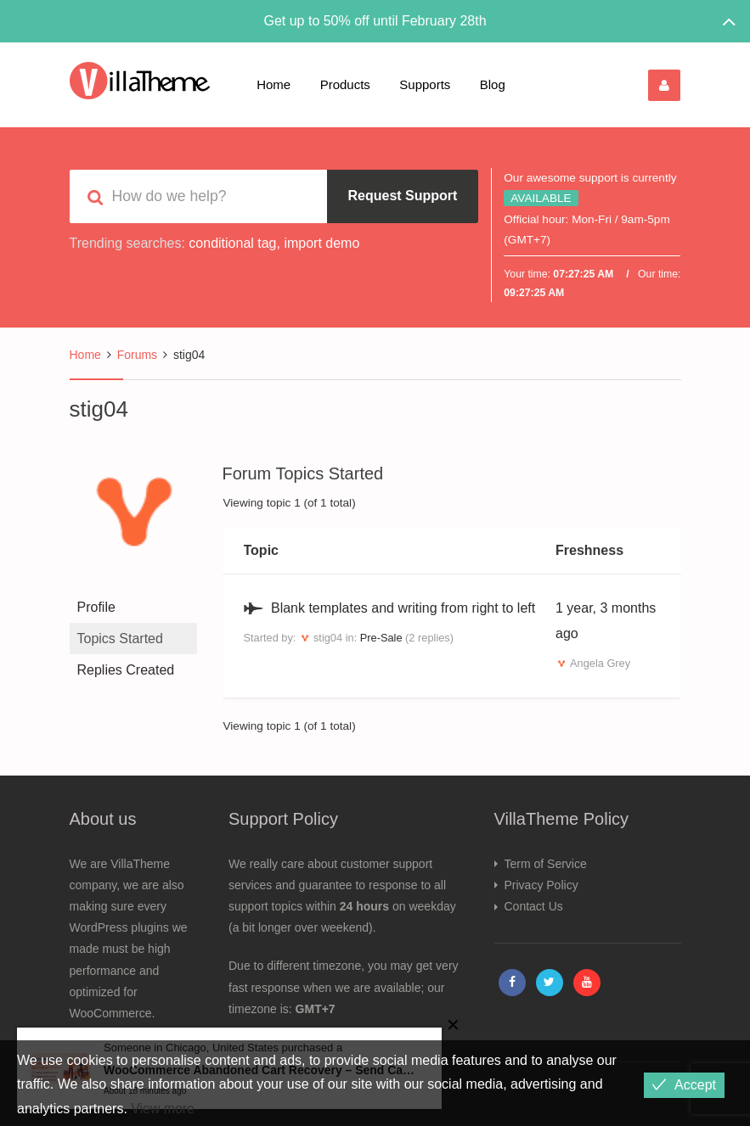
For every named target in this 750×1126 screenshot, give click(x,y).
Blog (492, 84)
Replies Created (126, 670)
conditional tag (232, 243)
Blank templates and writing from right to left (403, 608)
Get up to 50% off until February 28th (374, 21)
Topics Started (120, 638)
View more (163, 1108)
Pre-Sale (381, 637)
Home (273, 84)
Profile (96, 607)
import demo (321, 243)
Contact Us (534, 906)
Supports (424, 84)
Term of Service (546, 864)
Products (345, 84)
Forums (137, 354)
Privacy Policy (541, 885)
